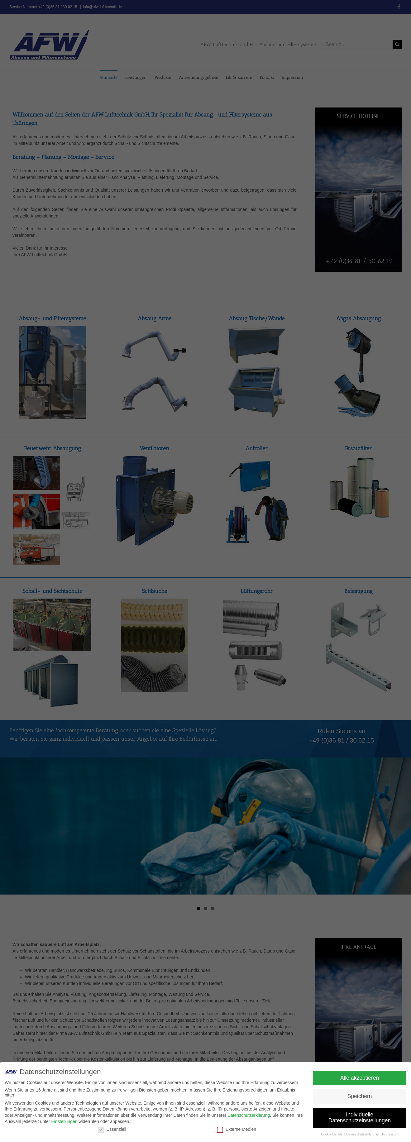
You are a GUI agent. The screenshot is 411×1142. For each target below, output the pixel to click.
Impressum (390, 1134)
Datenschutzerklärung (248, 1115)
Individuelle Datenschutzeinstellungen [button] (359, 1117)
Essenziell (112, 1129)
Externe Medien (236, 1129)
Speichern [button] (359, 1096)
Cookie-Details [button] (332, 1134)
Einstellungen (64, 1121)
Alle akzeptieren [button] (359, 1078)
